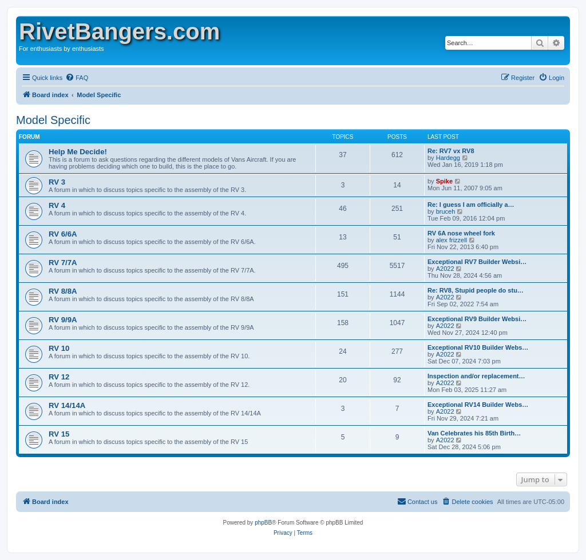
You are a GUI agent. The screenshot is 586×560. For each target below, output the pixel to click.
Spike (444, 181)
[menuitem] (76, 78)
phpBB (263, 522)
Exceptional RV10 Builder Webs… (477, 347)
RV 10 (59, 348)
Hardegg (448, 157)
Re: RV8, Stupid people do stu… (475, 290)
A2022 (445, 268)
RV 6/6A (63, 234)
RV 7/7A (63, 262)
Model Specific (53, 120)
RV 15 (59, 434)
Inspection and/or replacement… (476, 376)
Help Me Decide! (78, 151)
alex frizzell (451, 240)
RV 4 (57, 205)
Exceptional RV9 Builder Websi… (476, 318)
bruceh (446, 211)
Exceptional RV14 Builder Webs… (477, 404)
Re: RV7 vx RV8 (450, 150)
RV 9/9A (63, 319)
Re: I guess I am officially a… (470, 204)
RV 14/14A (67, 405)
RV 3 (57, 182)
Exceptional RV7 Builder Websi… (476, 261)
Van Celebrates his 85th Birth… (474, 433)
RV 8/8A (63, 291)
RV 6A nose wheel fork (461, 233)
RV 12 (59, 377)
